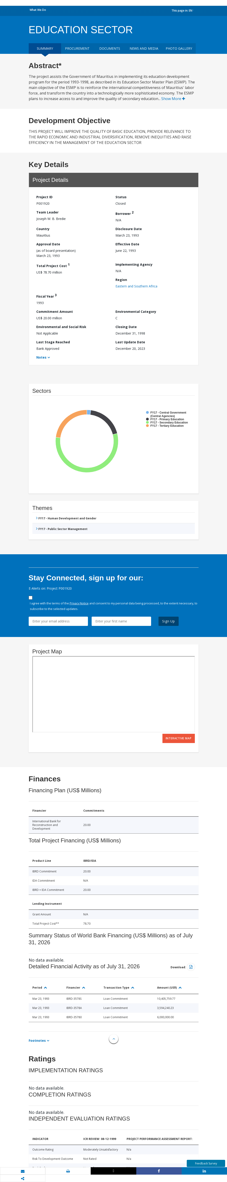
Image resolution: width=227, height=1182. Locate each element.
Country (43, 229)
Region (121, 279)
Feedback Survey (206, 1163)
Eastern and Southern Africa (136, 286)
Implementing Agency (133, 264)
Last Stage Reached (53, 342)
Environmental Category (135, 311)
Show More (173, 98)
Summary (45, 48)
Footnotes (37, 1040)
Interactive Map (179, 738)
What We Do (38, 10)
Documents (109, 48)
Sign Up (168, 621)
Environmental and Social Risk (61, 327)
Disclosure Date (128, 229)
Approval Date (48, 244)
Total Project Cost (53, 265)
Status (121, 197)
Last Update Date (130, 342)
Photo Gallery (179, 48)
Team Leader (47, 212)
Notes (41, 357)
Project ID (44, 197)
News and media (144, 48)
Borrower (124, 213)
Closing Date (126, 327)
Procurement (77, 48)
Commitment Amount (54, 311)
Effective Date (127, 244)
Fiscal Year (46, 296)
